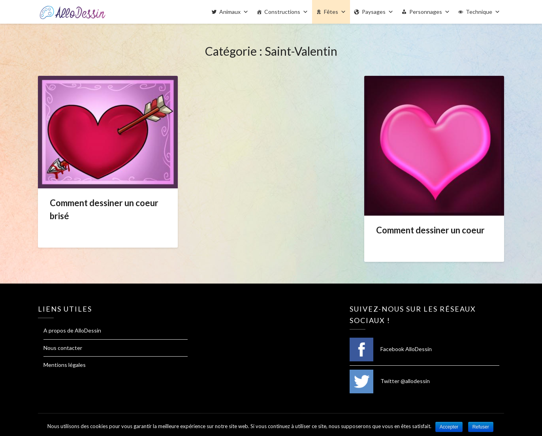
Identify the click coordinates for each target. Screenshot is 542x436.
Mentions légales (64, 364)
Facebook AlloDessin (391, 349)
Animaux (230, 11)
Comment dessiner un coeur (430, 230)
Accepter (449, 427)
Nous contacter (62, 347)
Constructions (282, 11)
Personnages (425, 11)
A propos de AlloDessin (72, 330)
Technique (479, 11)
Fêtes (331, 11)
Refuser (480, 427)
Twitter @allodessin (390, 381)
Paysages (374, 11)
